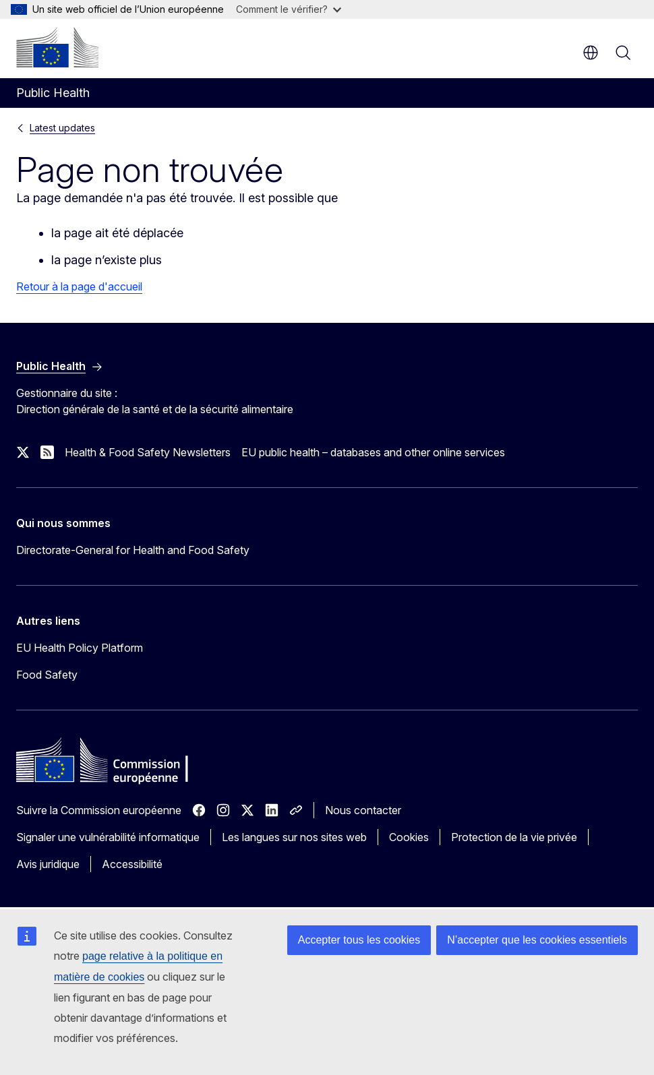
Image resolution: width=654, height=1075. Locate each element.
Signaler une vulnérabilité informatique (108, 837)
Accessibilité (132, 864)
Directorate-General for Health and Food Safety (132, 550)
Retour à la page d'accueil (79, 286)
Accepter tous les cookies (359, 940)
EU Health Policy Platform (79, 647)
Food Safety (47, 674)
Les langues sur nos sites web (294, 837)
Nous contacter (363, 810)
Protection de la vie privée (514, 837)
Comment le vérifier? (288, 9)
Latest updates (62, 127)
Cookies (409, 837)
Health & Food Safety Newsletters (148, 452)
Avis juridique (48, 864)
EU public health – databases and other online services (373, 452)
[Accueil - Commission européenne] (57, 47)
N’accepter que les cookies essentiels (537, 940)
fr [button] (591, 52)
